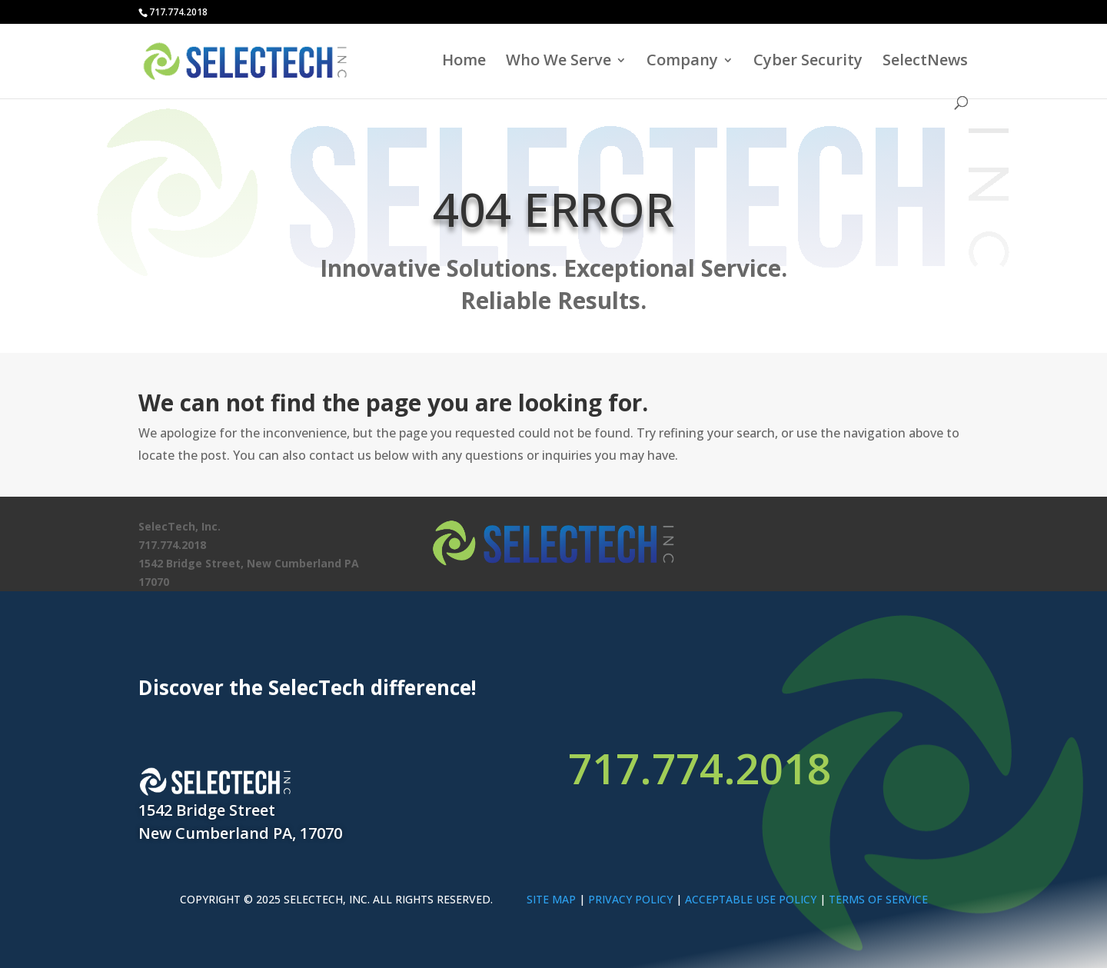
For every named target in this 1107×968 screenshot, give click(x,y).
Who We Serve (558, 62)
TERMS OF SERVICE (878, 899)
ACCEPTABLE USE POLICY (750, 899)
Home (464, 62)
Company (682, 62)
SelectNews (925, 62)
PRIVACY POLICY (630, 899)
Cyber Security (808, 62)
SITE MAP (551, 899)
